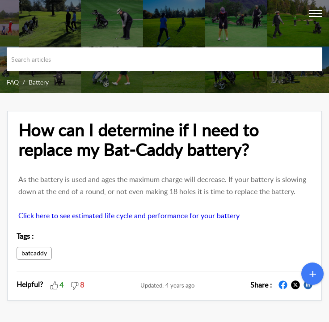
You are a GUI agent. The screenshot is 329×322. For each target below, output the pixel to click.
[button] (54, 284)
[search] (164, 59)
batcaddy (34, 253)
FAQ (13, 82)
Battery (39, 82)
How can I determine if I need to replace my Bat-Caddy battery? (138, 140)
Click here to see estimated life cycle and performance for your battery (129, 215)
